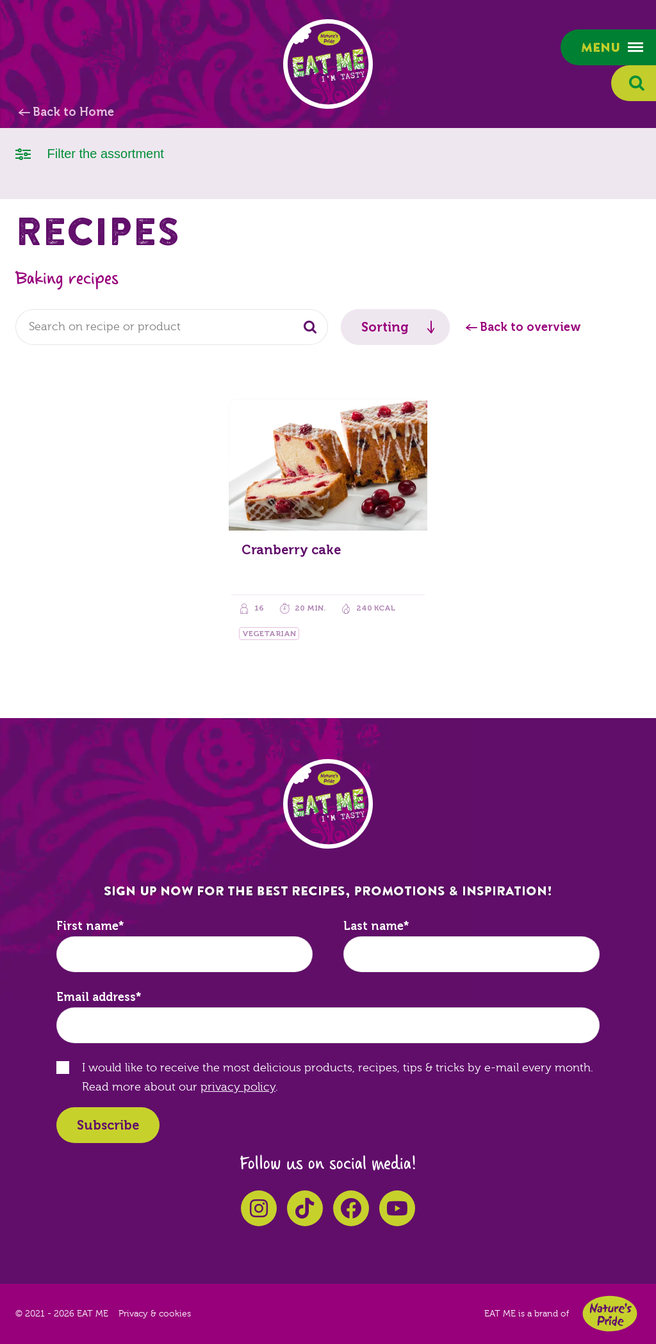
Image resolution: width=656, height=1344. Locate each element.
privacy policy (238, 1087)
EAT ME (328, 64)
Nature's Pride (610, 1313)
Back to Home (73, 112)
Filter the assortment (89, 152)
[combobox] (171, 327)
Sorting (385, 327)
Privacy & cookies (155, 1314)
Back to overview (530, 327)
